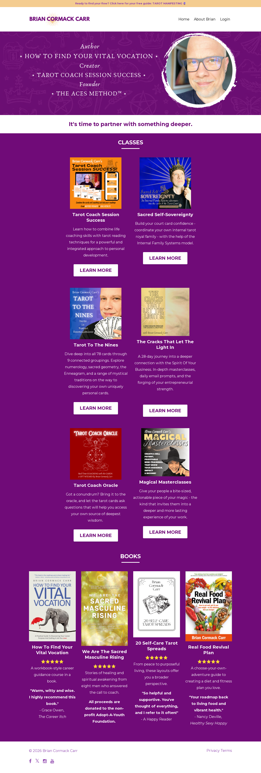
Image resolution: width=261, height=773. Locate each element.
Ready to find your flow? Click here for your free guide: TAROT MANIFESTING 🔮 (130, 3)
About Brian (205, 19)
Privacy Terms (219, 751)
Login (225, 19)
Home (183, 19)
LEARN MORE (96, 270)
